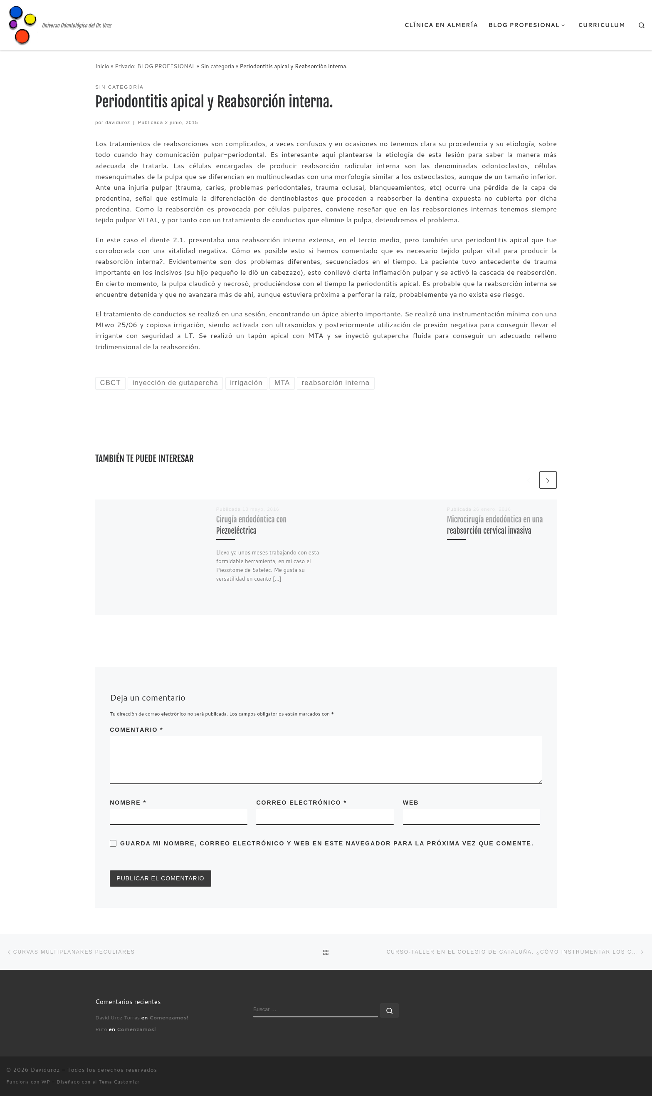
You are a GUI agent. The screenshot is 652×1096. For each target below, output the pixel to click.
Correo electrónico (301, 802)
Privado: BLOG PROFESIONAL (155, 66)
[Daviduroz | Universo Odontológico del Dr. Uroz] (22, 24)
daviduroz (117, 122)
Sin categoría (218, 66)
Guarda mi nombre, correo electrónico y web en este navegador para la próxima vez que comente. (327, 843)
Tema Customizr (119, 1082)
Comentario (136, 729)
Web (411, 802)
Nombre (128, 802)
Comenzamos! (168, 1017)
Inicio (102, 66)
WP (46, 1082)
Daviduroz (45, 1070)
